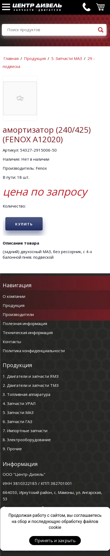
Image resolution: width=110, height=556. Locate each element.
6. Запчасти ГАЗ (17, 421)
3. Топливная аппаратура (26, 394)
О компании (14, 296)
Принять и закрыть (55, 540)
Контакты (12, 341)
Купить (24, 224)
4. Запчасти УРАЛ (19, 403)
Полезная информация (25, 323)
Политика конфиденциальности (34, 350)
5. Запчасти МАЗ (66, 58)
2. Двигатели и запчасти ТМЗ (31, 385)
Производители (18, 314)
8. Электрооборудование (27, 439)
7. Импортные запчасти (25, 430)
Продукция (35, 58)
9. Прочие (12, 448)
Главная (11, 58)
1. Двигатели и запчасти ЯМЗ (31, 376)
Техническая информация (28, 332)
